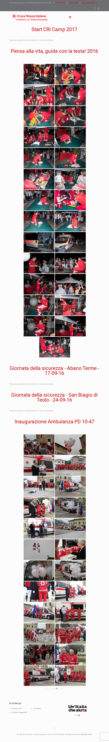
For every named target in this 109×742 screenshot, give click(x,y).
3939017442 (73, 3)
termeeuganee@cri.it (89, 3)
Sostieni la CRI (16, 708)
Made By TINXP (86, 734)
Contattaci (37, 708)
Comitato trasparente (19, 712)
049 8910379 (60, 3)
